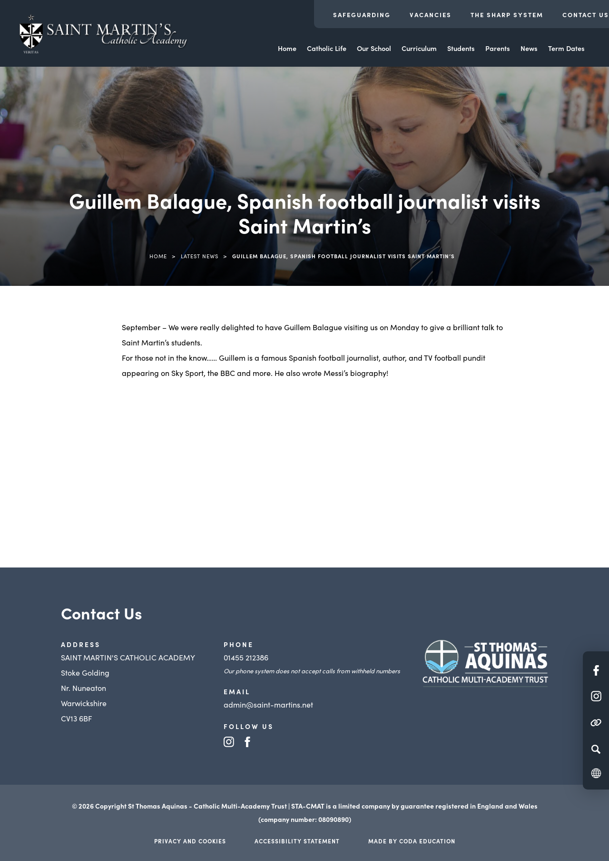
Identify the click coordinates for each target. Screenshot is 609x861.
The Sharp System (507, 14)
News (529, 48)
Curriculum (419, 48)
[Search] (596, 749)
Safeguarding (362, 14)
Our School (374, 48)
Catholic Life (326, 48)
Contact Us (585, 14)
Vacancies (431, 14)
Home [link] (158, 256)
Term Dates (566, 48)
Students (461, 48)
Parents (497, 48)
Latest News (199, 256)
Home (287, 48)
